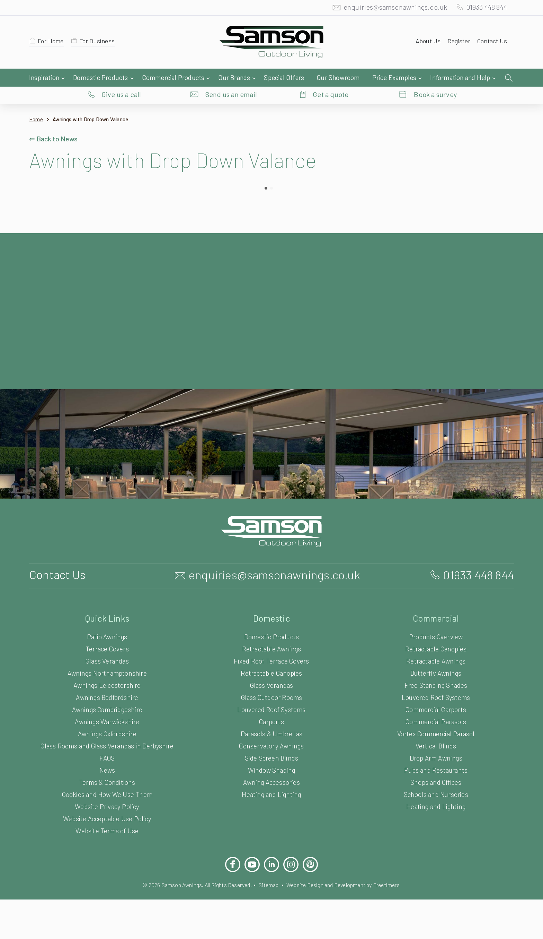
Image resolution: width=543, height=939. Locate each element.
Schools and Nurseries (436, 794)
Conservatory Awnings (271, 745)
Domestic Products (271, 636)
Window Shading (271, 769)
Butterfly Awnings (436, 672)
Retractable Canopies (271, 672)
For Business (100, 42)
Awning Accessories (271, 782)
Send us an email (231, 78)
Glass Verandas (107, 660)
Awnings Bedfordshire (107, 697)
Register (457, 42)
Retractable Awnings (271, 648)
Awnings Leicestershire (107, 684)
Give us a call (121, 78)
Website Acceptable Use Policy (107, 818)
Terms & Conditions (107, 782)
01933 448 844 (483, 8)
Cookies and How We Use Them (107, 794)
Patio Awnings (107, 636)
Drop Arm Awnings (435, 757)
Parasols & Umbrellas (271, 733)
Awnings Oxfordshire (107, 733)
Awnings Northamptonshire (107, 672)
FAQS (107, 757)
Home (36, 105)
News (107, 769)
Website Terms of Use (107, 830)
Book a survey (435, 78)
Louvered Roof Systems (272, 709)
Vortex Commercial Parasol (436, 733)
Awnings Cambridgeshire (107, 709)
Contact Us (491, 42)
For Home (52, 42)
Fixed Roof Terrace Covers (272, 660)
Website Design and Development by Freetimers (348, 884)
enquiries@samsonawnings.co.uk (388, 8)
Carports (271, 721)
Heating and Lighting (271, 794)
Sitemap (268, 884)
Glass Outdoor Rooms (271, 697)
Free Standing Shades (435, 684)
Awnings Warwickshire (107, 721)
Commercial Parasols (436, 721)
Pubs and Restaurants (436, 769)
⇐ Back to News (54, 125)
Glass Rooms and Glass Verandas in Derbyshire (107, 745)
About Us (425, 42)
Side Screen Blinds (271, 757)
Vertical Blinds (436, 745)
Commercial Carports (436, 709)
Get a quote (330, 78)
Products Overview (436, 636)
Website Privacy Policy (107, 806)
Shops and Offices (435, 782)
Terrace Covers (107, 648)
